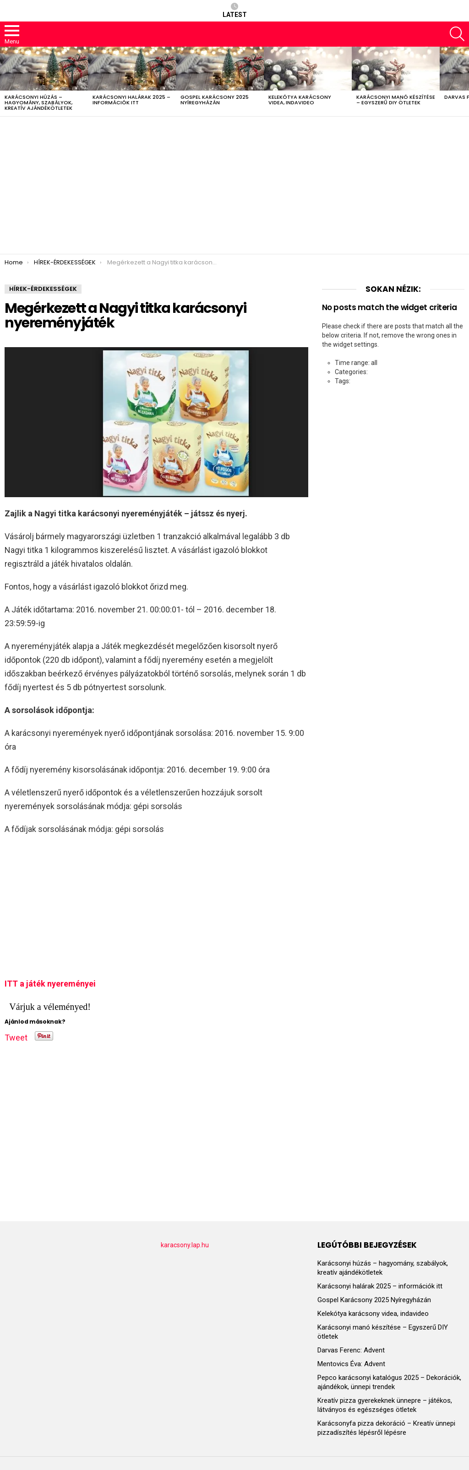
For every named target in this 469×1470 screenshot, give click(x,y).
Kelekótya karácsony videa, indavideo (299, 99)
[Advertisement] (234, 185)
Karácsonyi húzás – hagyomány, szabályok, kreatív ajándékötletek (38, 102)
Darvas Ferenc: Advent (351, 1350)
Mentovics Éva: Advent (351, 1364)
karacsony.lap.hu (185, 1245)
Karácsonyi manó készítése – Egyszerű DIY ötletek (395, 99)
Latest (235, 10)
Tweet (16, 1036)
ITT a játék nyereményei (50, 983)
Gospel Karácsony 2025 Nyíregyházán (214, 99)
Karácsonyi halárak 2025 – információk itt (131, 99)
